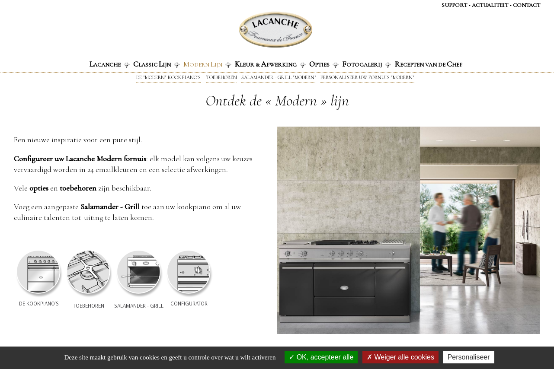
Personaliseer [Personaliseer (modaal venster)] (469, 357)
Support (454, 5)
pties (324, 64)
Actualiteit (490, 5)
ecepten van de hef (428, 64)
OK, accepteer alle (321, 357)
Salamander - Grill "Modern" (278, 77)
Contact (526, 5)
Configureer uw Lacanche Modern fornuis (80, 158)
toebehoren (78, 188)
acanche (110, 64)
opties (38, 188)
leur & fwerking (270, 64)
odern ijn (207, 64)
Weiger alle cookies (400, 357)
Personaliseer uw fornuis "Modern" (367, 77)
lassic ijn (156, 64)
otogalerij (366, 64)
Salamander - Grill (110, 206)
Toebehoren (221, 77)
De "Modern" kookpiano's (168, 77)
